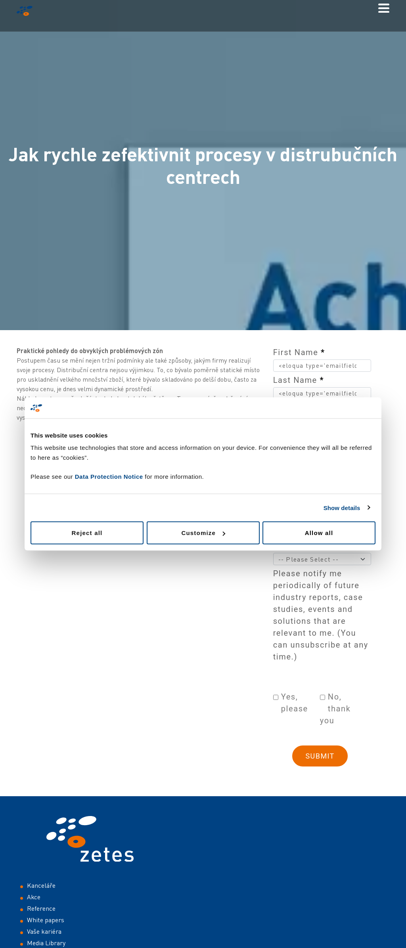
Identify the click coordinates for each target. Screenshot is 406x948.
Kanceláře (41, 885)
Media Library (46, 943)
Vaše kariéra (44, 931)
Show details (342, 507)
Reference (41, 908)
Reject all (87, 532)
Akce (33, 897)
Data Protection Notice (109, 476)
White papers (45, 920)
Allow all (319, 532)
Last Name (298, 380)
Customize (203, 532)
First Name (299, 352)
